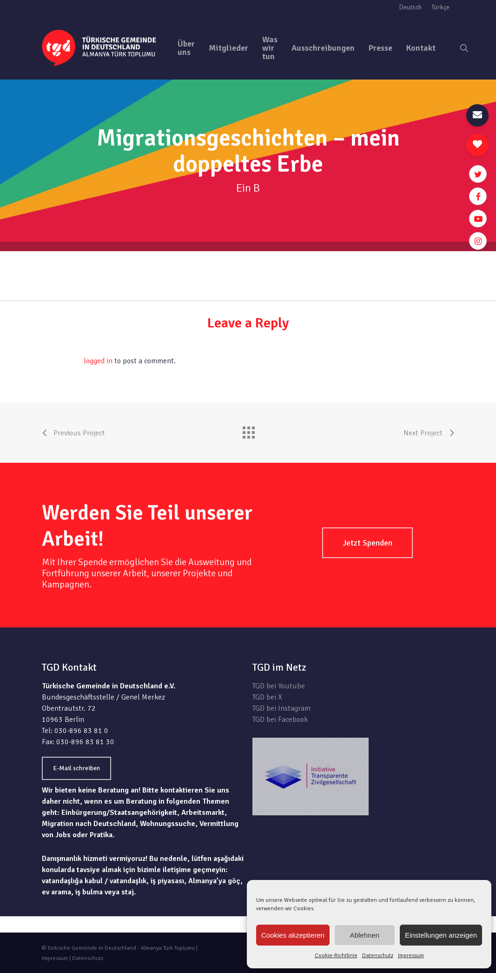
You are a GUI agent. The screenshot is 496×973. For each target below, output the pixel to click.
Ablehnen (364, 935)
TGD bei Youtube (278, 686)
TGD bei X (267, 697)
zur (448, 256)
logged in (98, 361)
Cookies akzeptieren (292, 935)
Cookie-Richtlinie (336, 955)
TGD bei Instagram (281, 708)
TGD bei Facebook (280, 719)
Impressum (411, 955)
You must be (63, 361)
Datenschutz (377, 955)
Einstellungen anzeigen (441, 935)
